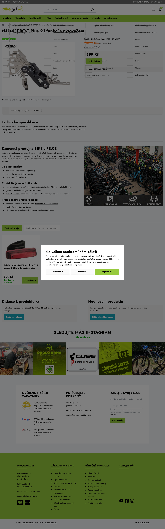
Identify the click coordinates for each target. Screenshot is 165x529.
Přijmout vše (107, 271)
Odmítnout (58, 271)
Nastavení (82, 271)
